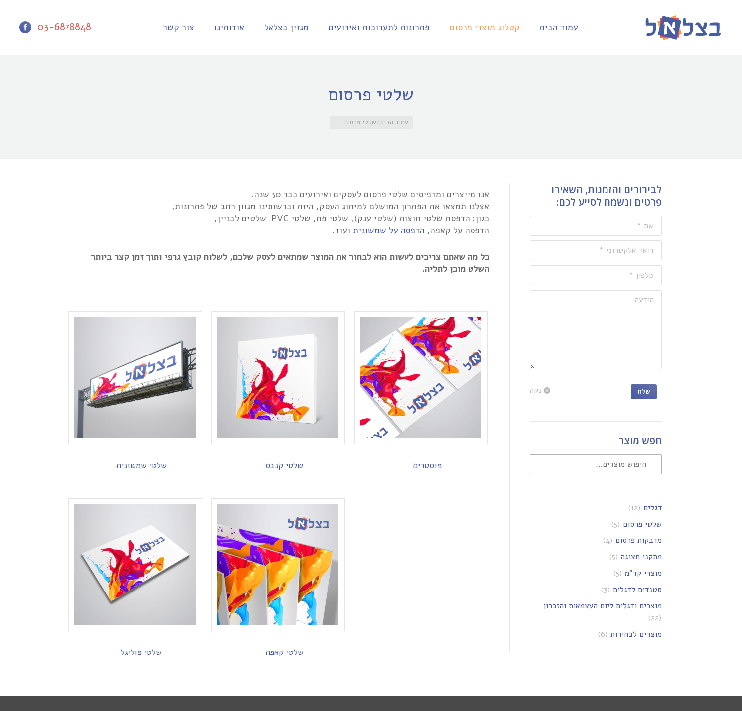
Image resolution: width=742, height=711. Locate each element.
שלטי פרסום (642, 524)
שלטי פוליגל (141, 652)
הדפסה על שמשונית (389, 230)
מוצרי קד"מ (643, 573)
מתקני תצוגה (641, 556)
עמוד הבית (394, 122)
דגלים (652, 507)
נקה (535, 390)
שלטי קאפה (284, 652)
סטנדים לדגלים (637, 589)
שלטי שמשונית (141, 465)
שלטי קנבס (284, 465)
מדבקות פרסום (638, 540)
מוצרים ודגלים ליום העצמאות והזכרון (602, 605)
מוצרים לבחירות (636, 634)
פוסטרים (427, 465)
